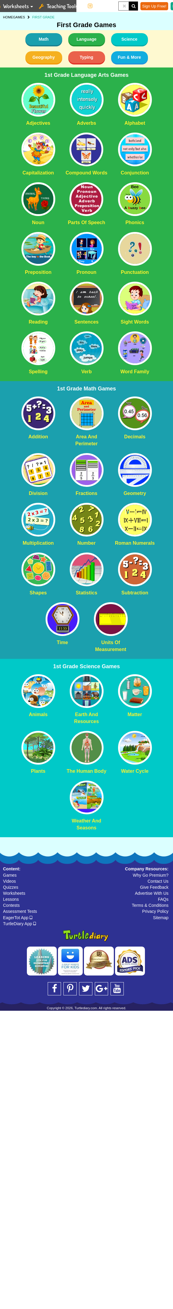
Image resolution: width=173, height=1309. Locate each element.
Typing (86, 57)
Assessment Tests (20, 911)
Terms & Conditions (150, 905)
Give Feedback (154, 887)
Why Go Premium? (150, 875)
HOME (8, 17)
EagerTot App (17, 917)
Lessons (11, 899)
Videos (9, 881)
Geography (44, 57)
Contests (11, 905)
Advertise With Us (151, 893)
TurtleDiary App (19, 923)
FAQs (163, 899)
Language (86, 39)
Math (44, 39)
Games (10, 875)
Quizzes (10, 887)
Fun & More (129, 57)
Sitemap (160, 917)
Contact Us (158, 881)
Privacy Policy (155, 911)
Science (129, 39)
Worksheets (14, 893)
